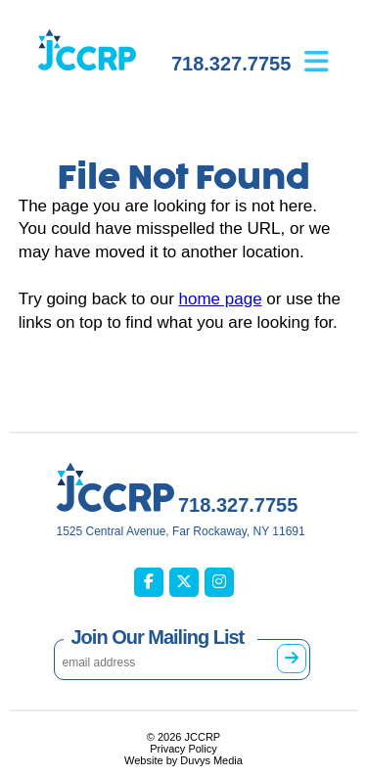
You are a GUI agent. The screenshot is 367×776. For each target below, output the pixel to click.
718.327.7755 (231, 63)
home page (220, 299)
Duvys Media (211, 760)
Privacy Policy (183, 748)
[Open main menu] (331, 47)
